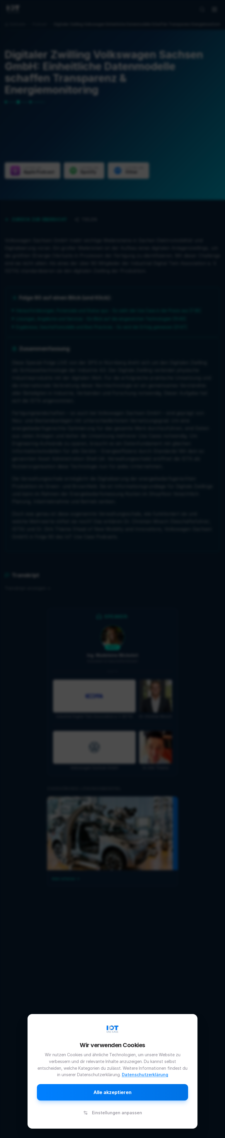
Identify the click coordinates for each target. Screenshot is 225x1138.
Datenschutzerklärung (145, 1074)
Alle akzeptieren (112, 1092)
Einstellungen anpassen (112, 1112)
